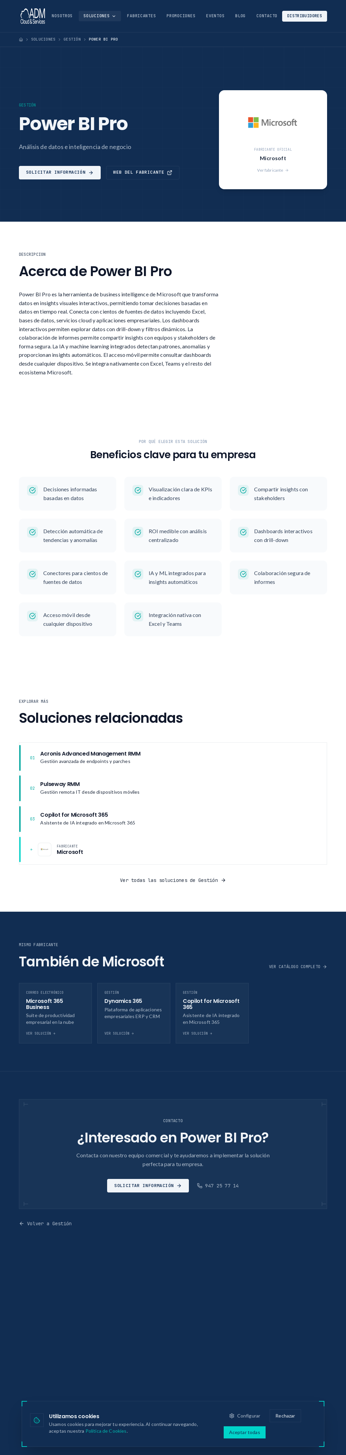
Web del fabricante (142, 172)
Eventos (215, 16)
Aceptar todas (244, 1432)
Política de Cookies (106, 1431)
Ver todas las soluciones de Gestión (173, 880)
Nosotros (62, 16)
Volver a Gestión (45, 1223)
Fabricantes (141, 16)
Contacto (266, 16)
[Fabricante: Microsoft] (173, 849)
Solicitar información (60, 172)
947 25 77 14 (218, 1186)
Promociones (181, 16)
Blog (240, 16)
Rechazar (285, 1416)
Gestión (72, 39)
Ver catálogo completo (298, 966)
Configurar (245, 1416)
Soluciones (99, 16)
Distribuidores (304, 16)
